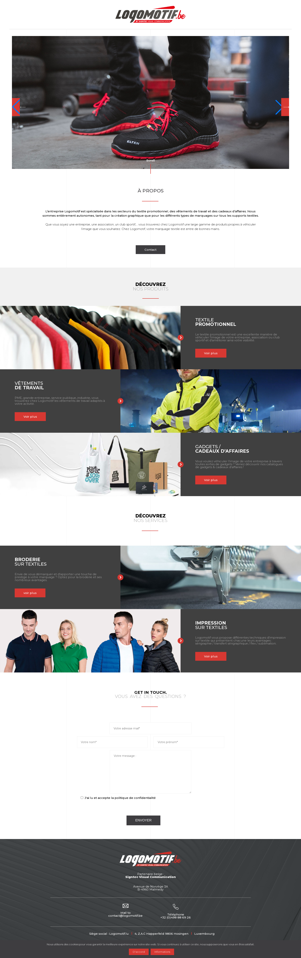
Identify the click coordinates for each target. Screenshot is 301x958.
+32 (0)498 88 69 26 (175, 917)
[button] (19, 107)
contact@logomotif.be (125, 915)
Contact (150, 249)
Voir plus (175, 353)
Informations (162, 951)
